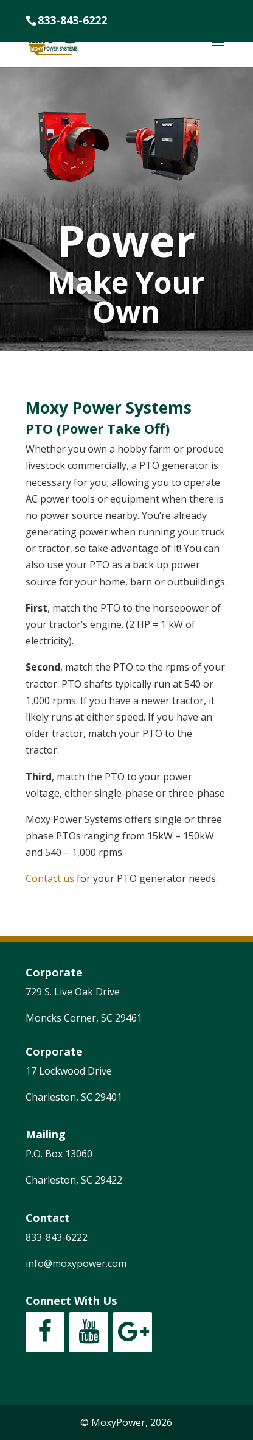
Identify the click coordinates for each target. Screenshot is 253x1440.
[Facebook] (45, 1332)
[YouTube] (88, 1332)
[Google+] (132, 1332)
